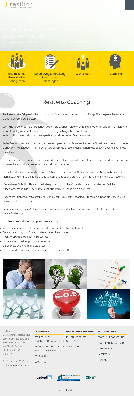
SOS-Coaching (74, 346)
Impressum (104, 354)
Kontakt (103, 360)
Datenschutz (106, 348)
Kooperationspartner (111, 343)
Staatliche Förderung (111, 337)
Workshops (41, 356)
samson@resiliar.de (19, 365)
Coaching (40, 362)
